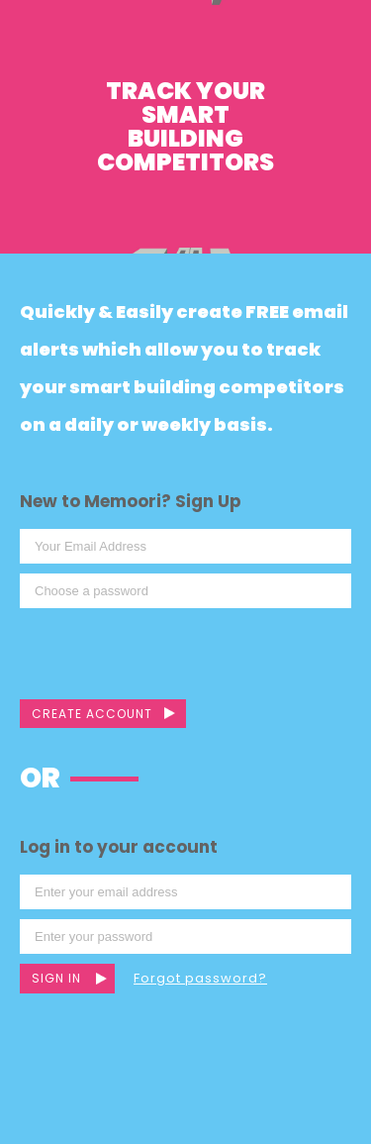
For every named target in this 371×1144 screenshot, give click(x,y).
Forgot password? (200, 978)
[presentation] (170, 656)
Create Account (92, 713)
